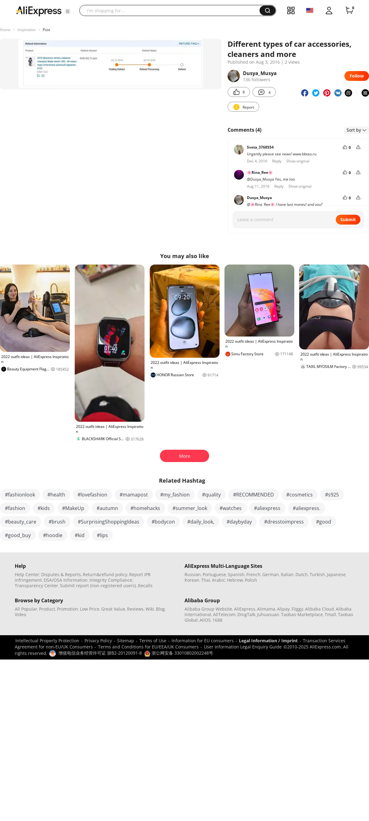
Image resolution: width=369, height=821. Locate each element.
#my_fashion (175, 494)
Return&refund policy (105, 574)
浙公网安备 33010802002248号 (178, 653)
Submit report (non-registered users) (98, 585)
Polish (251, 580)
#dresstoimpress (284, 521)
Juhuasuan (268, 614)
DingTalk (246, 614)
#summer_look (190, 508)
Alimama (266, 609)
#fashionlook (20, 494)
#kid (80, 535)
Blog (160, 609)
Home (5, 29)
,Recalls (145, 585)
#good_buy (18, 535)
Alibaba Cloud (319, 609)
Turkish (317, 574)
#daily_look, (200, 521)
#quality (211, 494)
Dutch (302, 574)
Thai (205, 580)
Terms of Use (152, 641)
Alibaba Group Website (208, 609)
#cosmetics (299, 494)
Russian (192, 574)
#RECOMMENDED (253, 494)
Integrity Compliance (110, 580)
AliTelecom (224, 614)
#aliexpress (267, 508)
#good (323, 521)
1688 (217, 620)
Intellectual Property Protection (47, 641)
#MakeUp (73, 508)
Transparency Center (36, 585)
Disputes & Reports (61, 574)
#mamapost (134, 494)
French (253, 574)
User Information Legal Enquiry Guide (243, 647)
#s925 (332, 494)
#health (56, 494)
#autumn (107, 508)
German (270, 574)
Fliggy (297, 609)
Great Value (113, 609)
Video (20, 614)
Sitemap (125, 641)
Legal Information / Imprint (268, 641)
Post (46, 29)
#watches (231, 508)
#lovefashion (92, 494)
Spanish (236, 574)
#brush (57, 521)
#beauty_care (20, 521)
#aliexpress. (306, 508)
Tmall (330, 614)
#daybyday (239, 521)
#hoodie (52, 535)
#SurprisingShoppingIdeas (108, 521)
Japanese (336, 574)
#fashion (15, 508)
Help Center (27, 574)
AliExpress (244, 609)
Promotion (67, 609)
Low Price (89, 609)
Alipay (283, 609)
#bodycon (163, 521)
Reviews (135, 609)
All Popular (26, 609)
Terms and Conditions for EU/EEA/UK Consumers (148, 647)
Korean (191, 580)
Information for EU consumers (203, 641)
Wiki (149, 609)
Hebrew (235, 580)
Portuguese (214, 574)
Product (47, 609)
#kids (44, 508)
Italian (287, 574)
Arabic (218, 580)
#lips (102, 535)
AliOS (205, 620)
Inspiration (27, 29)
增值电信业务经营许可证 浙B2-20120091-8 (100, 653)
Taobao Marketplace (302, 614)
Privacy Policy (98, 641)
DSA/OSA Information (66, 580)
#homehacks (145, 508)
